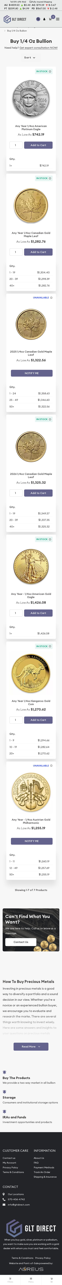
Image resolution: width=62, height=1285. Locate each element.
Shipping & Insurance (45, 1176)
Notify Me (32, 373)
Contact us (9, 1158)
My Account (9, 1162)
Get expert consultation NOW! (39, 47)
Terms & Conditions (13, 1172)
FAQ (36, 1162)
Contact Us (21, 942)
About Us (39, 1158)
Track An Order (42, 1172)
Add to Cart (38, 145)
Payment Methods (44, 1167)
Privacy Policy (10, 1167)
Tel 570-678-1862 (18, 1)
